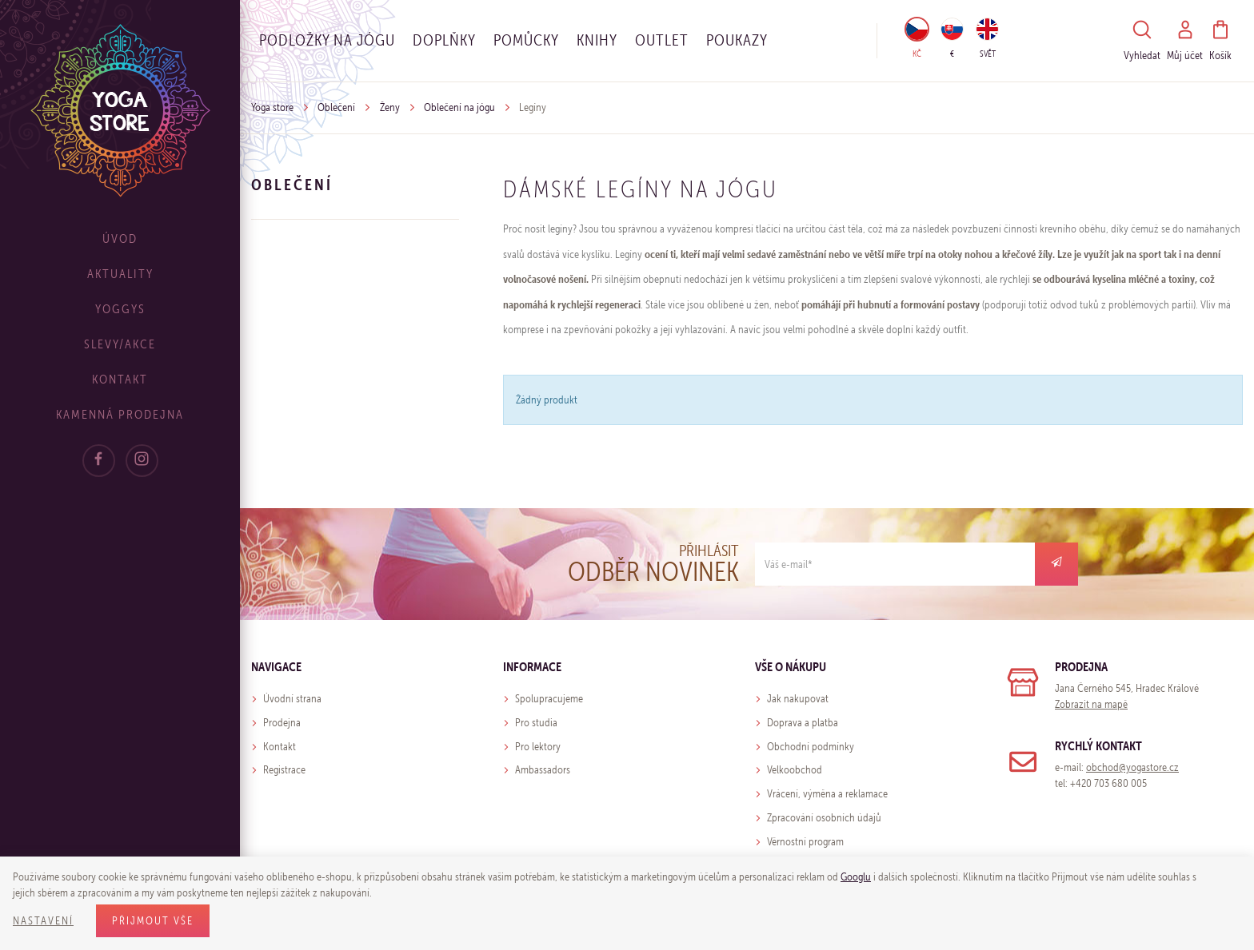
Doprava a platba (802, 722)
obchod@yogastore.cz (1132, 767)
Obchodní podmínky (810, 746)
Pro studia (536, 722)
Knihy (597, 40)
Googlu (856, 877)
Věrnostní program (805, 842)
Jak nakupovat (798, 699)
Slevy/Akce (120, 344)
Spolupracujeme (549, 699)
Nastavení (43, 921)
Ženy (390, 107)
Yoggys (120, 308)
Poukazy (737, 40)
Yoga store (272, 107)
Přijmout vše (153, 921)
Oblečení (336, 107)
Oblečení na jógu (459, 107)
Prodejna (282, 722)
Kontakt (120, 379)
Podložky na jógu (327, 40)
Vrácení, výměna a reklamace (827, 794)
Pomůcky (526, 40)
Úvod (120, 238)
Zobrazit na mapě (1091, 704)
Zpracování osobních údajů (824, 818)
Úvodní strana (292, 699)
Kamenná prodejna (120, 414)
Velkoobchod (794, 770)
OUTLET (662, 40)
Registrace (284, 770)
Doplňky (444, 40)
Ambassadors (542, 770)
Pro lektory (538, 746)
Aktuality (120, 273)
